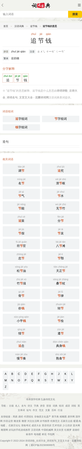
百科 (54, 410)
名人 (17, 405)
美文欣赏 (59, 429)
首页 (5, 26)
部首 (48, 405)
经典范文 (55, 421)
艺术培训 (57, 425)
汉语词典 (19, 26)
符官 (21, 244)
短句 (28, 410)
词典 (55, 405)
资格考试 (26, 425)
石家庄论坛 (14, 425)
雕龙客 (17, 421)
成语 (67, 405)
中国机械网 (47, 429)
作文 (35, 410)
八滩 (61, 244)
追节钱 (33, 26)
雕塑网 (4, 429)
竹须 (21, 281)
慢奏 (21, 356)
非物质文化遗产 (42, 416)
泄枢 (61, 181)
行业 (60, 410)
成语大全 (36, 425)
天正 (61, 269)
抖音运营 (8, 421)
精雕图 (63, 416)
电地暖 (37, 434)
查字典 (55, 416)
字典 (36, 405)
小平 (21, 319)
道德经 (75, 429)
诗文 (30, 405)
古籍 (11, 405)
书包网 (51, 434)
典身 (61, 344)
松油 (21, 269)
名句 (23, 405)
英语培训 (46, 425)
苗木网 (76, 425)
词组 (73, 405)
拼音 (6, 51)
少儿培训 (67, 425)
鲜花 (44, 434)
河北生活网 (33, 421)
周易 (15, 416)
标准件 (29, 434)
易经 (20, 416)
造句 (6, 141)
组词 (61, 405)
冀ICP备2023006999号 (43, 445)
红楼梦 (67, 429)
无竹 (61, 206)
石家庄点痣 (67, 421)
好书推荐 (44, 421)
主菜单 (79, 5)
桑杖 (61, 281)
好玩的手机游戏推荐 (19, 429)
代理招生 (28, 416)
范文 (41, 410)
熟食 (61, 356)
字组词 (21, 118)
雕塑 (24, 421)
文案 (47, 410)
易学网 (71, 416)
